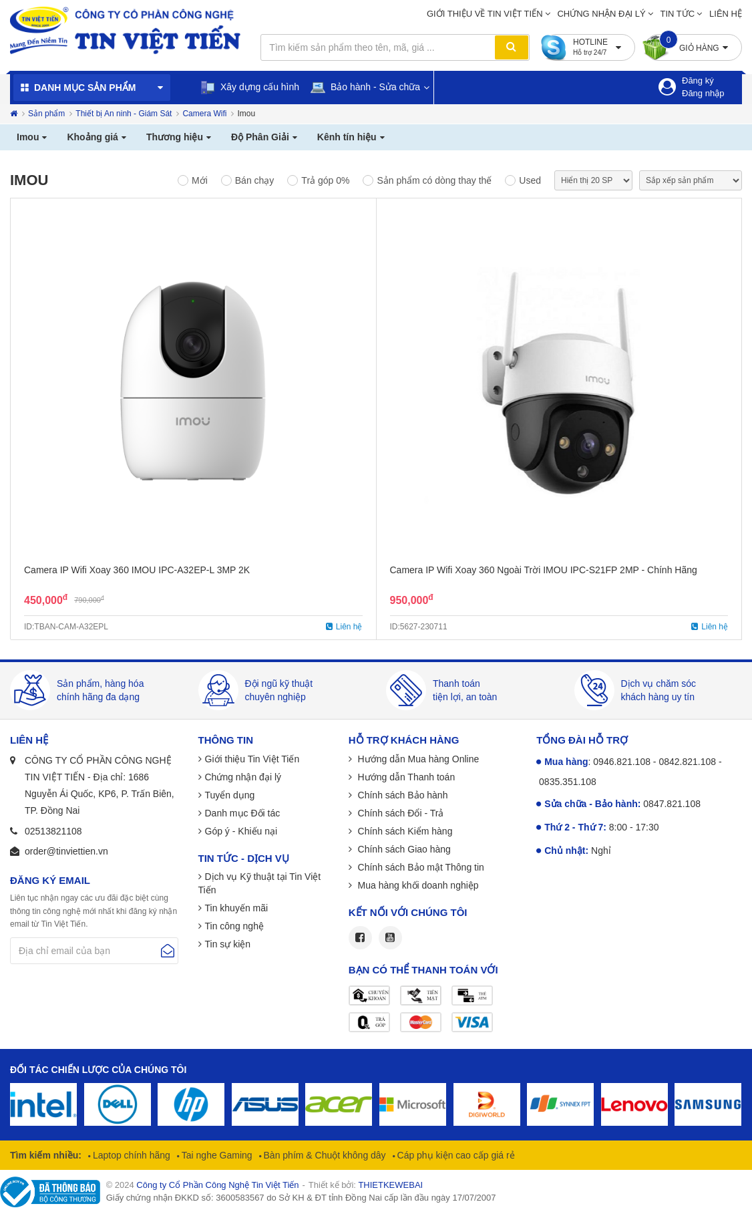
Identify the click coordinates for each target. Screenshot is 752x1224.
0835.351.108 (567, 781)
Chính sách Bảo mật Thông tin (419, 867)
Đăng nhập (703, 93)
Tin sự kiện (228, 944)
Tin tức (678, 14)
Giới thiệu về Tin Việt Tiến (485, 14)
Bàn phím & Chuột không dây (323, 1155)
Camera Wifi (204, 113)
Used (530, 180)
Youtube (390, 937)
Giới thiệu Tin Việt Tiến (252, 759)
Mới (200, 180)
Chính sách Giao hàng (403, 849)
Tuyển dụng (230, 795)
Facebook (360, 937)
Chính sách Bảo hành (401, 795)
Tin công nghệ (234, 926)
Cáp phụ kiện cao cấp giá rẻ (455, 1155)
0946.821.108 (621, 761)
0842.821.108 (687, 761)
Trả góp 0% (325, 180)
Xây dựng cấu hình (249, 88)
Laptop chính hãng (130, 1155)
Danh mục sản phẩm (85, 87)
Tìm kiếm (511, 47)
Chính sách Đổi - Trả (399, 813)
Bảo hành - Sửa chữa (365, 87)
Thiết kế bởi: (366, 1185)
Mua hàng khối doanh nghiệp (417, 885)
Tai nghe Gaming (215, 1155)
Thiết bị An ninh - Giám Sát (123, 113)
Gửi (167, 950)
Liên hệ (725, 14)
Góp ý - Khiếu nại (241, 831)
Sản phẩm (46, 113)
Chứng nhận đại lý (601, 14)
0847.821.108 (672, 803)
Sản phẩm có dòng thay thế (434, 180)
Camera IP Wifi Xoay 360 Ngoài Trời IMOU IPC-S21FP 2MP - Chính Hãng (543, 570)
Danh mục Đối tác (242, 813)
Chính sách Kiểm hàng (404, 831)
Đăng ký (698, 80)
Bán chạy (254, 180)
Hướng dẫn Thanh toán (405, 777)
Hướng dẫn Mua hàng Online (417, 759)
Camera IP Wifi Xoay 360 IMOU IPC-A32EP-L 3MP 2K (137, 570)
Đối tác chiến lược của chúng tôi (98, 1069)
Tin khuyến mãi (236, 908)
